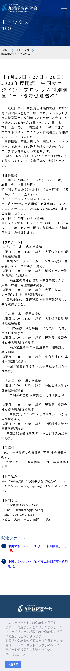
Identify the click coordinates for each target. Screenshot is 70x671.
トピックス (22, 50)
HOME (5, 50)
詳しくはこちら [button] (16, 654)
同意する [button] (13, 664)
